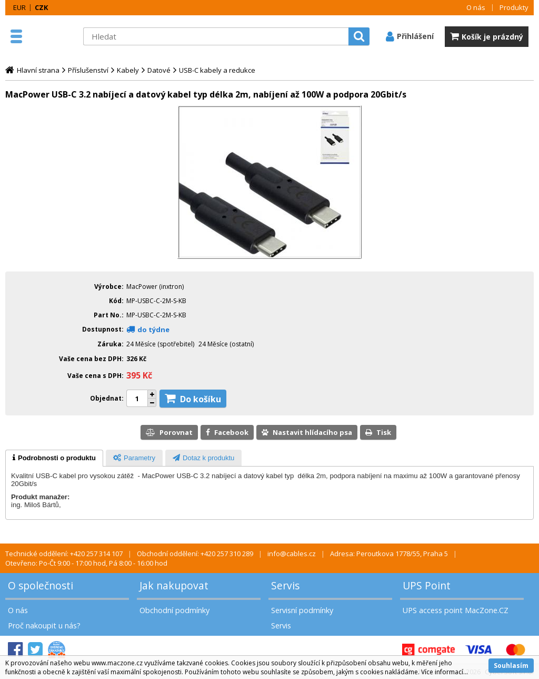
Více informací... (444, 671)
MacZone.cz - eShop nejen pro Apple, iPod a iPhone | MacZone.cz (53, 36)
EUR (19, 7)
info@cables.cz (291, 553)
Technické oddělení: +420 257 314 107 (64, 553)
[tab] (54, 458)
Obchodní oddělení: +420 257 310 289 (195, 553)
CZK (41, 7)
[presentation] (54, 458)
